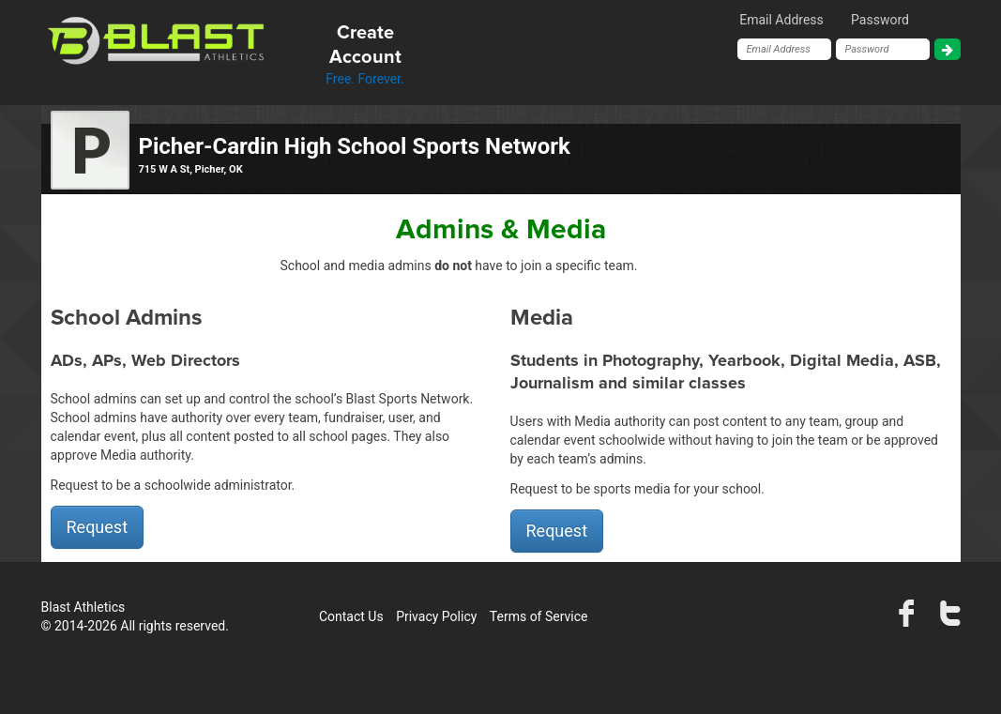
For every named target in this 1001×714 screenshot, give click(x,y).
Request (98, 527)
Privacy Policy (436, 616)
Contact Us (351, 616)
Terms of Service (539, 616)
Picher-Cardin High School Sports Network (354, 146)
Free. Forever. (365, 53)
